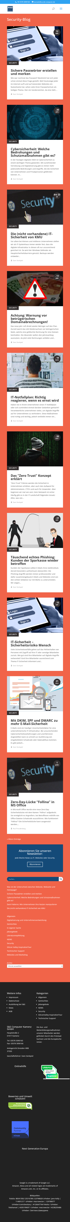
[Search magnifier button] (61, 879)
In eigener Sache (14, 928)
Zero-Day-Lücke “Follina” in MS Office (32, 803)
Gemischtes (12, 924)
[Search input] (33, 879)
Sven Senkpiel (18, 94)
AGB (10, 1011)
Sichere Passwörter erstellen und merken (34, 72)
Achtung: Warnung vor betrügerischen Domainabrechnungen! (29, 318)
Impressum (13, 997)
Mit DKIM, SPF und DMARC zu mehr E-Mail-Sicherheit (34, 722)
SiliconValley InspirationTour (50, 1015)
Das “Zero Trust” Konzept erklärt (31, 477)
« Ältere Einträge (14, 839)
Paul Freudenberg (19, 829)
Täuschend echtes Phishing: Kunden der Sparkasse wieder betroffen (34, 560)
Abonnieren (35, 864)
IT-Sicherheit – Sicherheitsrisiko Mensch (31, 643)
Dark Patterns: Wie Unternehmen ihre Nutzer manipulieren (32, 904)
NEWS (9, 939)
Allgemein (11, 916)
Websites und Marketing (17, 955)
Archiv (9, 963)
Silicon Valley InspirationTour (19, 947)
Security (13, 63)
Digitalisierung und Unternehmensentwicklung (26, 920)
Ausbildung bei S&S (17, 1004)
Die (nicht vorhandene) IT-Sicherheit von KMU (32, 235)
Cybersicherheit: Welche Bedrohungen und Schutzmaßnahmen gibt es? (33, 152)
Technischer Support (15, 951)
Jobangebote (12, 931)
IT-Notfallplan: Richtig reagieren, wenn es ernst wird (35, 399)
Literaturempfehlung (15, 935)
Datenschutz (14, 1001)
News (11, 1008)
